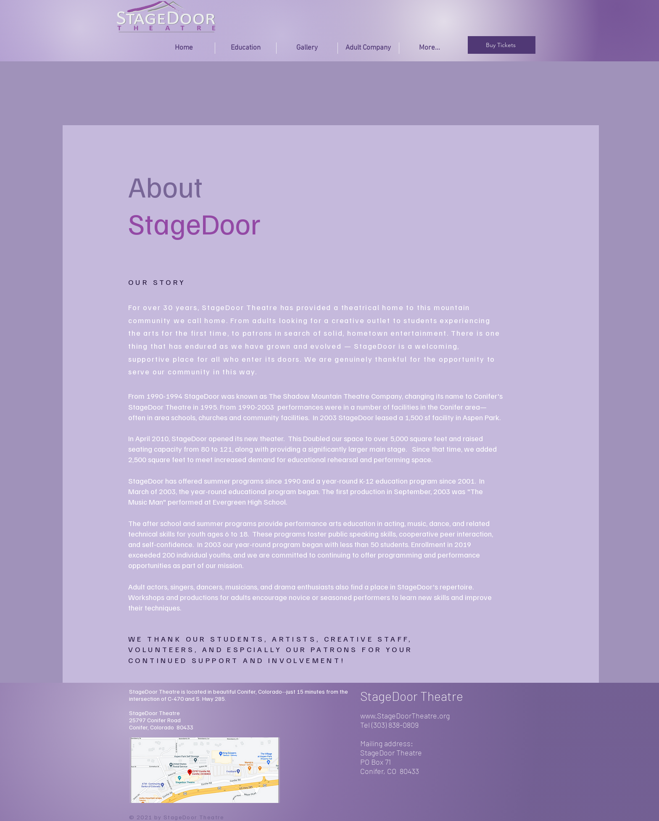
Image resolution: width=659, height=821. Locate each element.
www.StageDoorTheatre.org (405, 715)
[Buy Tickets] (501, 45)
